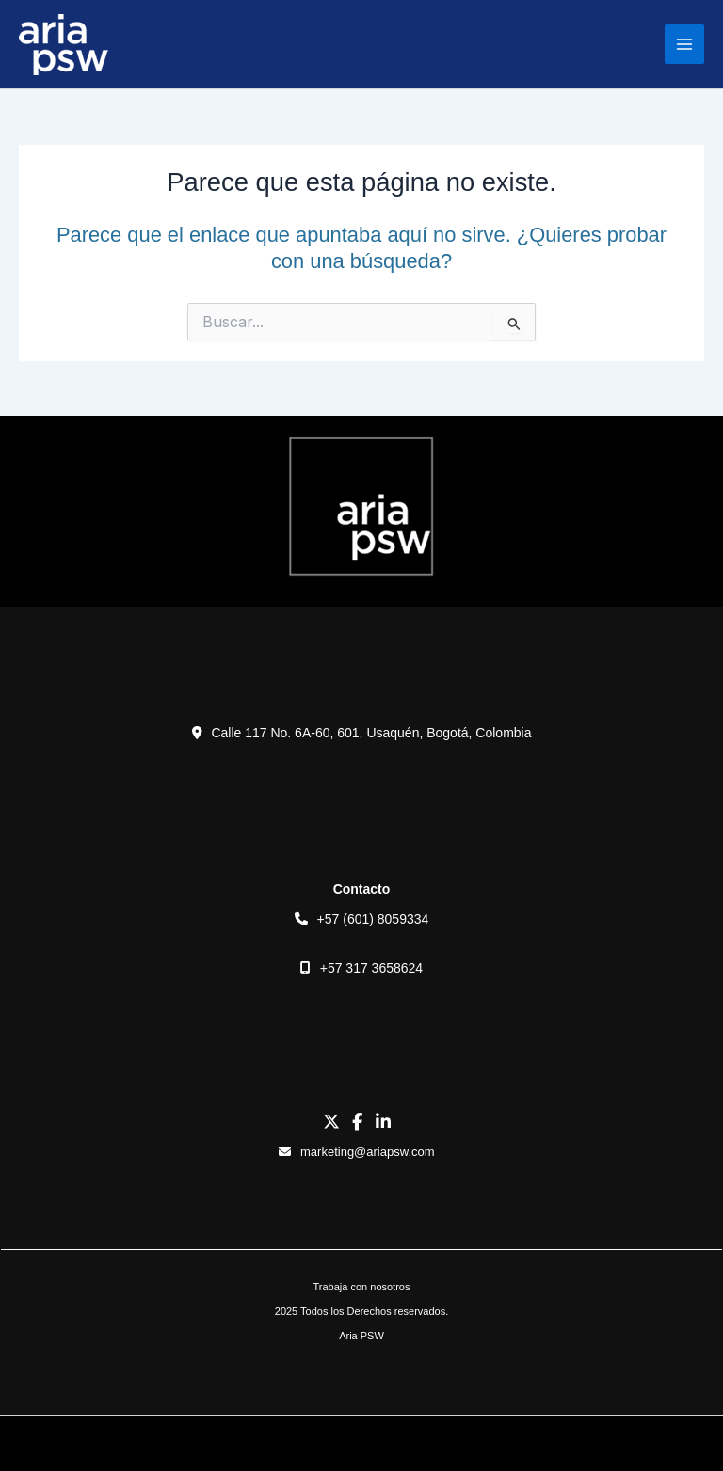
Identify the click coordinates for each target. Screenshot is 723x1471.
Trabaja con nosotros (361, 1286)
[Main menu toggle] (684, 44)
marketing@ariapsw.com (356, 1152)
